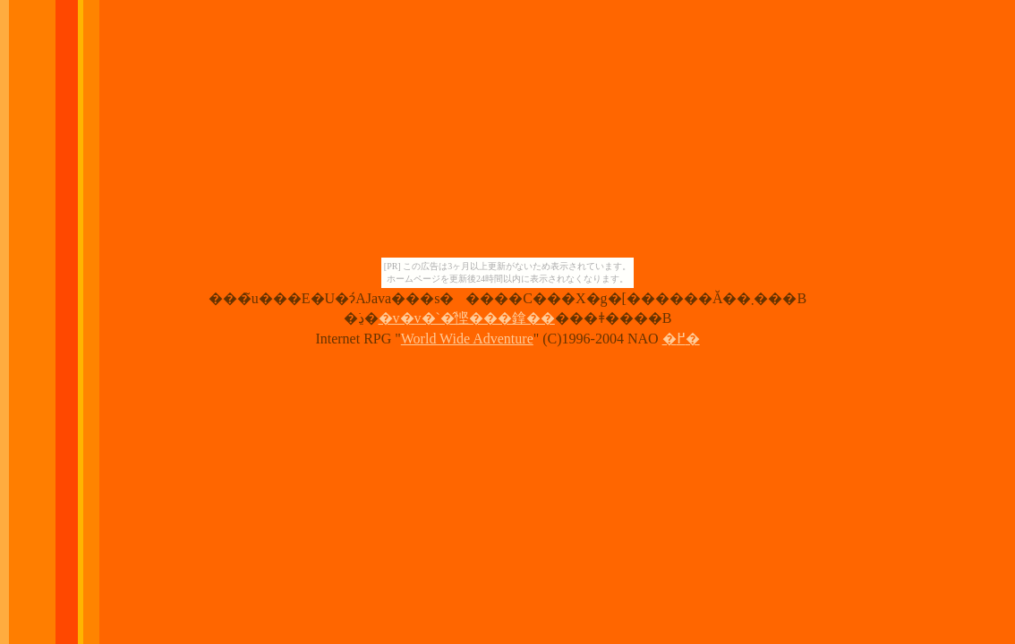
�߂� (681, 338)
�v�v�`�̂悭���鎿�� (467, 318)
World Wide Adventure (467, 338)
